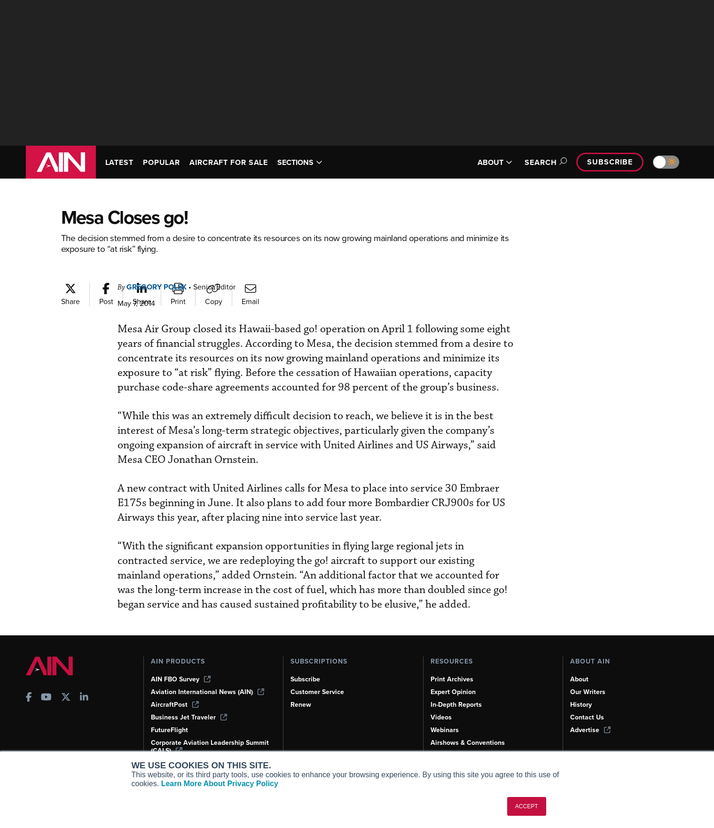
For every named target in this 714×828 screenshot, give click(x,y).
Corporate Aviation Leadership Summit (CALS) (210, 747)
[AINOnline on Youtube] (46, 698)
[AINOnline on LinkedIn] (84, 698)
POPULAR (161, 162)
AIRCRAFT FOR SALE (228, 162)
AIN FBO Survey (181, 679)
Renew (300, 705)
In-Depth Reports (456, 705)
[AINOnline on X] (66, 698)
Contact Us (587, 717)
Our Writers (587, 692)
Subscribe (609, 161)
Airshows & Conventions (468, 743)
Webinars (445, 730)
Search (544, 162)
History (581, 705)
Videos (441, 717)
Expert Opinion (453, 692)
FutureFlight (169, 730)
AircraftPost (175, 705)
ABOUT (495, 162)
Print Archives (452, 679)
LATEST (119, 162)
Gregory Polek (156, 286)
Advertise (590, 730)
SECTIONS (299, 162)
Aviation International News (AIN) (207, 692)
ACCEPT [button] (526, 806)
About (579, 679)
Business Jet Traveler (189, 717)
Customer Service (317, 692)
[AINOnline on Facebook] (29, 698)
